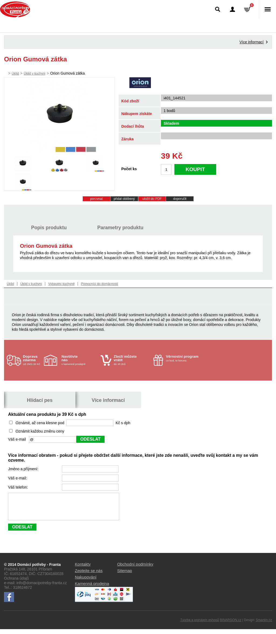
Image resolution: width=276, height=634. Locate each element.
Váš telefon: (18, 487)
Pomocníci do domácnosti (99, 284)
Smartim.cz (264, 625)
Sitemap (124, 575)
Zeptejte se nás (89, 575)
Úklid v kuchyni (34, 73)
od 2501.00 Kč (33, 359)
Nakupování (85, 582)
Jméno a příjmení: (23, 469)
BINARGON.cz (230, 625)
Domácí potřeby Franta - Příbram (15, 9)
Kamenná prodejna (92, 588)
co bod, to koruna (184, 358)
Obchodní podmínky (135, 569)
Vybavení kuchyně (61, 284)
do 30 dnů (132, 359)
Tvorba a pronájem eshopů (199, 625)
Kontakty (83, 569)
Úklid (15, 73)
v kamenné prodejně (79, 359)
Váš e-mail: (18, 478)
